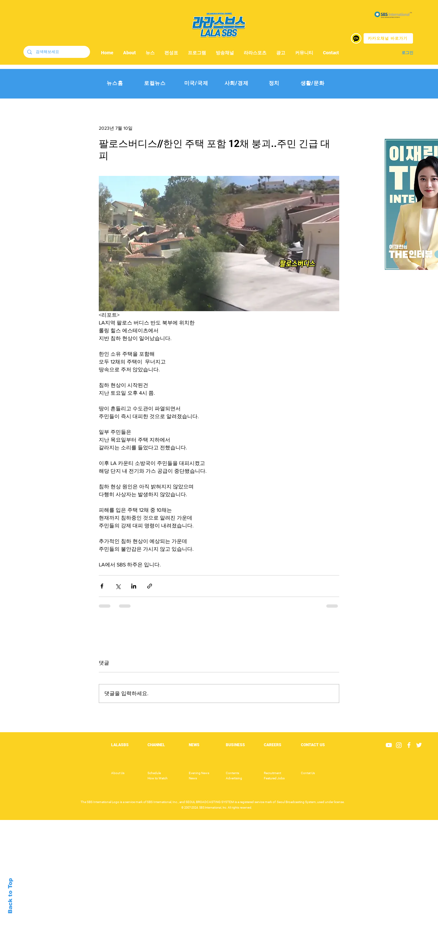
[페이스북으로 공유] (102, 586)
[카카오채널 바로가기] (388, 38)
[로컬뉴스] (155, 83)
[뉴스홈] (115, 83)
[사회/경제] (236, 83)
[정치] (274, 83)
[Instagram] (399, 745)
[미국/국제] (196, 83)
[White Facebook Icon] (409, 745)
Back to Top (10, 896)
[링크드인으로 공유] (134, 586)
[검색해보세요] (56, 52)
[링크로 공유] (150, 586)
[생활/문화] (312, 83)
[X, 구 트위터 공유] (118, 586)
